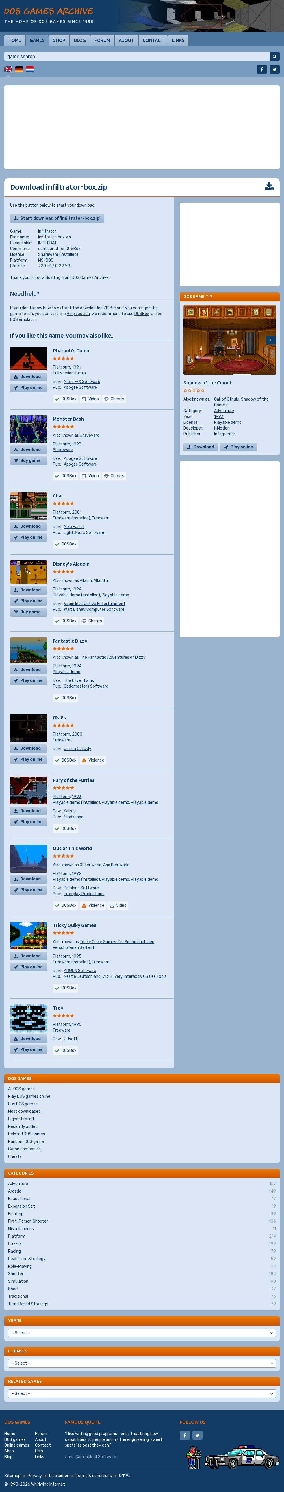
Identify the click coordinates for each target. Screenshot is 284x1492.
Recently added (23, 1126)
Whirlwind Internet (48, 1484)
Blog (80, 40)
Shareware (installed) (58, 254)
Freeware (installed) (71, 518)
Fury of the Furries (74, 780)
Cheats (15, 1156)
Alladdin (101, 580)
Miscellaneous (142, 1229)
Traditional (142, 1297)
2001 (76, 512)
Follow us (193, 1422)
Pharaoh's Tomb (71, 350)
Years (14, 1320)
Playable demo (115, 595)
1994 (76, 589)
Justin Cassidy (77, 748)
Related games (25, 1381)
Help (39, 1451)
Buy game (30, 460)
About (126, 40)
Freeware (100, 518)
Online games (16, 1445)
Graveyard (89, 435)
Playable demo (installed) (76, 595)
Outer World (90, 864)
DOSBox (141, 313)
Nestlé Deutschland (82, 976)
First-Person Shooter (142, 1221)
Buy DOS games (23, 1104)
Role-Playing (142, 1266)
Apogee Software (80, 387)
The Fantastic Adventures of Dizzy (113, 657)
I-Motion (222, 428)
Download (30, 376)
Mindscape (73, 817)
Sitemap (12, 1475)
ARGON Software (80, 970)
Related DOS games (26, 1134)
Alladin (86, 580)
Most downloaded (24, 1111)
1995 (76, 956)
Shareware (63, 449)
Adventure (224, 410)
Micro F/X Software (82, 381)
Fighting (142, 1214)
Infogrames (225, 434)
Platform (61, 367)
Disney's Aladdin (71, 564)
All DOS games (21, 1088)
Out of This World (72, 848)
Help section (78, 313)
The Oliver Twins (79, 680)
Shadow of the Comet (207, 383)
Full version (63, 373)
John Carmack (78, 1456)
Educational (142, 1199)
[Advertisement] (142, 127)
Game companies (24, 1149)
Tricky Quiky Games (74, 925)
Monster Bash (68, 419)
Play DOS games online (29, 1096)
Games (37, 40)
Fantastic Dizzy (70, 641)
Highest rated (21, 1119)
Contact (153, 40)
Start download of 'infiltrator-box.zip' (60, 218)
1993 (76, 444)
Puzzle (142, 1244)
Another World (116, 864)
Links (178, 40)
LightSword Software (84, 532)
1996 (76, 1024)
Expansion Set (142, 1206)
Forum (102, 40)
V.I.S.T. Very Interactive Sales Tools (134, 976)
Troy (58, 1008)
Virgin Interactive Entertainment (94, 603)
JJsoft (70, 1038)
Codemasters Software (86, 686)
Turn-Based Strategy (142, 1304)
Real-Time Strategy (142, 1259)
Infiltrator (47, 231)
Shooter (142, 1274)
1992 (76, 873)
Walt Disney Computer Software (94, 609)
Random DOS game (26, 1141)
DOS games (17, 1422)
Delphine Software (81, 888)
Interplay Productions (84, 893)
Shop (59, 40)
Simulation (142, 1281)
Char (58, 496)
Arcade (142, 1191)
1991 (76, 367)
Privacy (35, 1475)
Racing (142, 1251)
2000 (77, 734)
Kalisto (70, 811)
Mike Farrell (74, 526)
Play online (31, 387)
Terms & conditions (94, 1475)
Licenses (17, 1351)
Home (14, 40)
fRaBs (59, 717)
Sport (142, 1289)
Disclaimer (58, 1475)
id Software (105, 1456)
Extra (80, 373)
